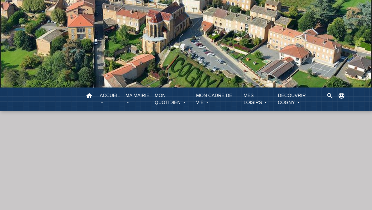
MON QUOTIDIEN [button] (168, 99)
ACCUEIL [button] (110, 95)
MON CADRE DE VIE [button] (214, 99)
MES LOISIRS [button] (253, 99)
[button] (89, 97)
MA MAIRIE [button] (138, 95)
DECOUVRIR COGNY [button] (292, 99)
